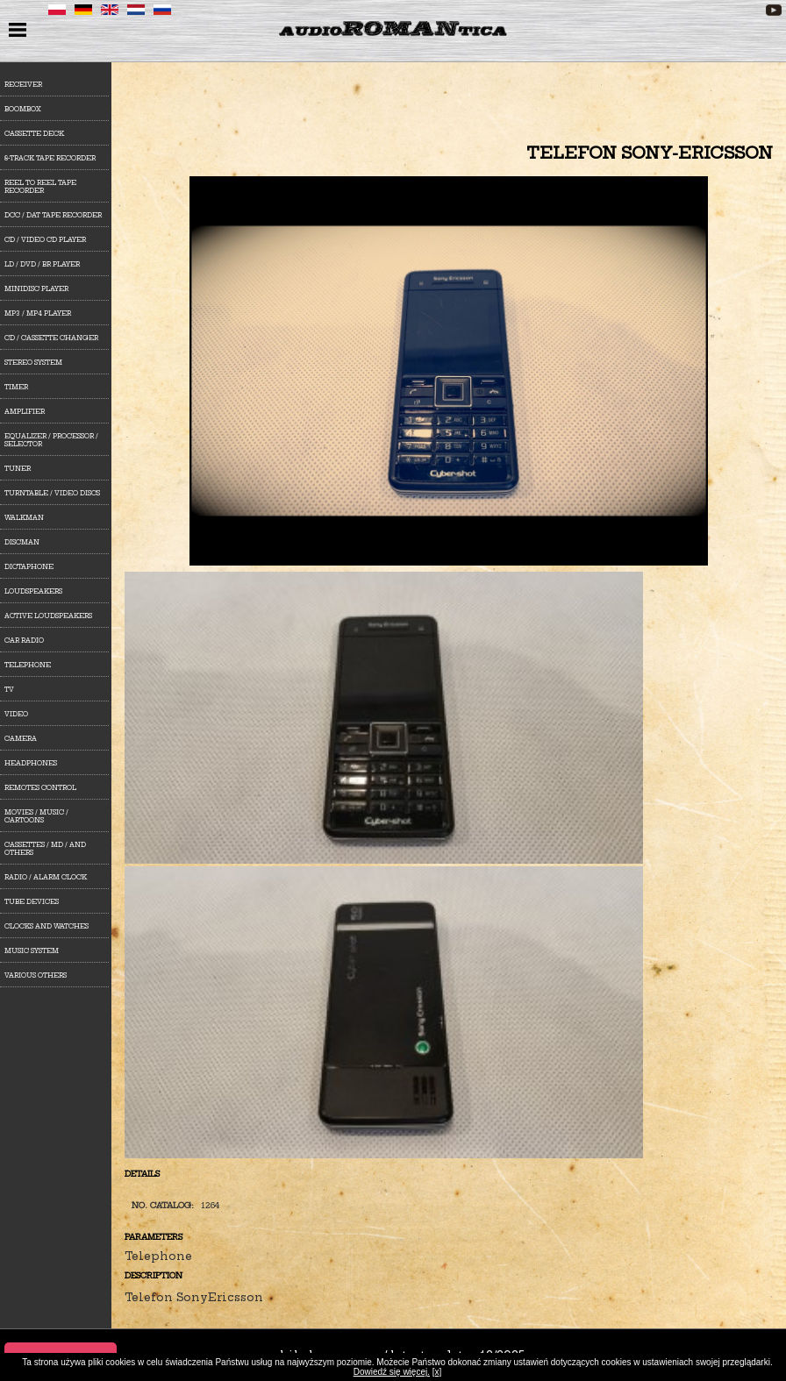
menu (20, 31)
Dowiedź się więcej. (392, 1372)
